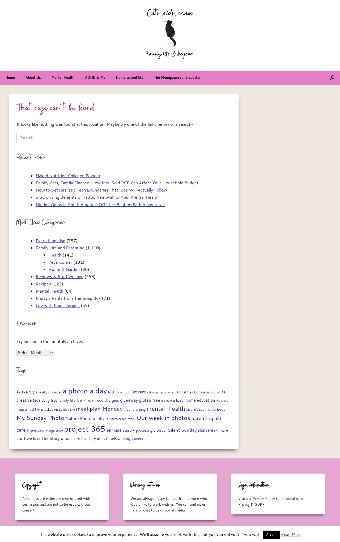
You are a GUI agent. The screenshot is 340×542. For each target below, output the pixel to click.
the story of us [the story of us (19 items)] (93, 438)
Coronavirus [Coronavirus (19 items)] (203, 392)
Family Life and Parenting (60, 248)
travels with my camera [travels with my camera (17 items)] (124, 438)
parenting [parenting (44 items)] (202, 418)
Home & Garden (64, 269)
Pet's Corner (60, 262)
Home (10, 77)
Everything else (50, 241)
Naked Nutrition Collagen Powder (68, 176)
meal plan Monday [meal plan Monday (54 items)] (99, 408)
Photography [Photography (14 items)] (35, 430)
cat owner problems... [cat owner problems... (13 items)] (161, 392)
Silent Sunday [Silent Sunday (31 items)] (182, 430)
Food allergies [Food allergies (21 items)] (107, 400)
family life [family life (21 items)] (67, 400)
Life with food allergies (58, 305)
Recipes (43, 284)
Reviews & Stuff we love (59, 276)
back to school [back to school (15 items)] (118, 392)
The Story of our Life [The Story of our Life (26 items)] (60, 438)
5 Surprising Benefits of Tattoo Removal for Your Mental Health (97, 197)
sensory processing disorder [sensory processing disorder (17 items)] (145, 430)
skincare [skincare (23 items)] (205, 430)
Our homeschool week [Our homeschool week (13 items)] (120, 419)
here (134, 510)
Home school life (129, 77)
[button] (332, 78)
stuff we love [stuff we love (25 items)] (28, 438)
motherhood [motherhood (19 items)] (215, 409)
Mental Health (62, 77)
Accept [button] (271, 534)
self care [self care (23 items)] (114, 430)
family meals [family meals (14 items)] (85, 400)
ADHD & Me (95, 77)
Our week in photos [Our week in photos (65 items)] (163, 418)
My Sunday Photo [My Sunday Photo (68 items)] (40, 418)
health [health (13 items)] (180, 400)
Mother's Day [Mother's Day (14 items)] (195, 409)
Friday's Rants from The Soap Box (68, 298)
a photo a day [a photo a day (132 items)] (85, 391)
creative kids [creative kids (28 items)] (28, 400)
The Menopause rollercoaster (177, 77)
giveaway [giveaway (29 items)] (129, 400)
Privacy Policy (264, 498)
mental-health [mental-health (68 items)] (166, 408)
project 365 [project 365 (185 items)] (84, 428)
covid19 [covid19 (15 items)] (220, 392)
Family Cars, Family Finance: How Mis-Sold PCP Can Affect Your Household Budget (117, 183)
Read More (291, 534)
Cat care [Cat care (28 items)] (138, 392)
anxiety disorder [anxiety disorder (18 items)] (49, 392)
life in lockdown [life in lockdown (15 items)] (46, 409)
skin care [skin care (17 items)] (221, 430)
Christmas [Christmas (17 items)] (185, 392)
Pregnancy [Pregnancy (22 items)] (54, 430)
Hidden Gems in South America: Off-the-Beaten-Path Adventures (100, 204)
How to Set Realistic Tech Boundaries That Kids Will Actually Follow (101, 190)
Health (54, 255)
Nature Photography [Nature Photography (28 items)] (84, 418)
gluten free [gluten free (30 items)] (149, 400)
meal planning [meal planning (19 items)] (135, 409)
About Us (33, 77)
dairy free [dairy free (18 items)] (49, 400)
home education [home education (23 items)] (200, 400)
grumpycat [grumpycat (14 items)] (168, 400)
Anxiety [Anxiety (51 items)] (25, 391)
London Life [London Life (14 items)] (67, 409)
